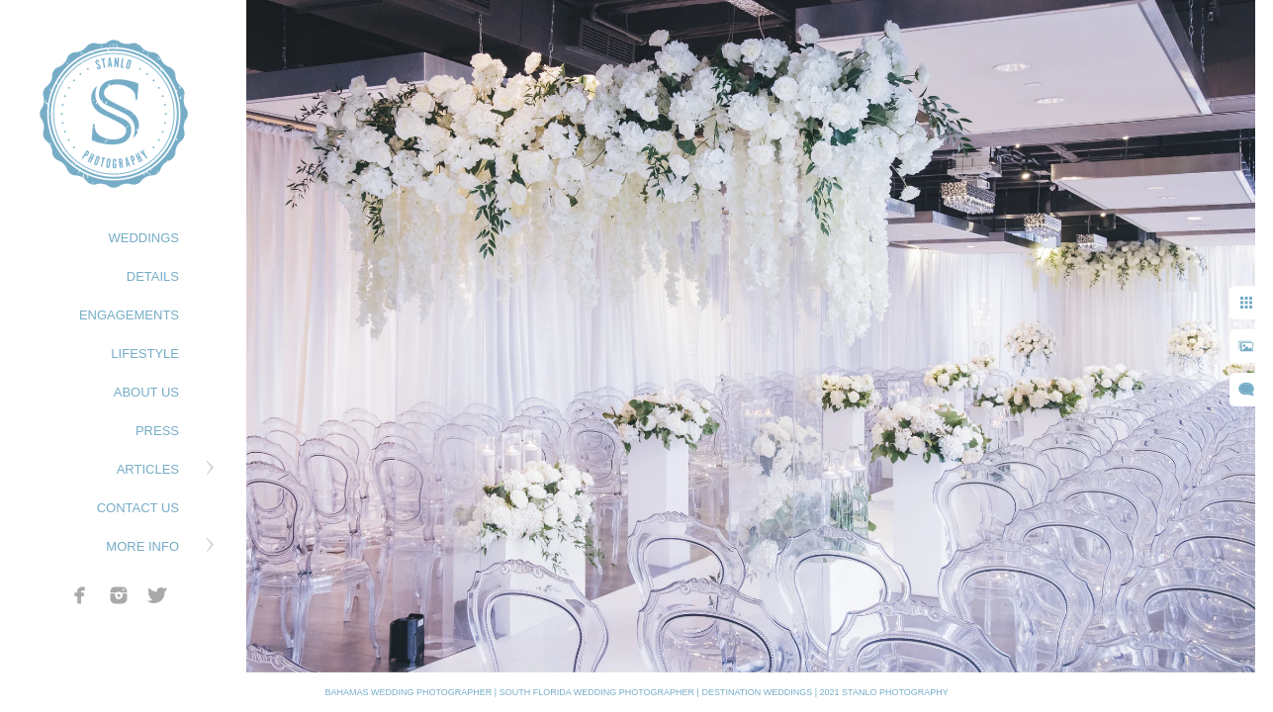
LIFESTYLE (145, 353)
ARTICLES (148, 469)
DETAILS (153, 276)
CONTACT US (138, 507)
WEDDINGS (144, 237)
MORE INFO (142, 546)
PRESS (157, 430)
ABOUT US (146, 392)
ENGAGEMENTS (129, 315)
